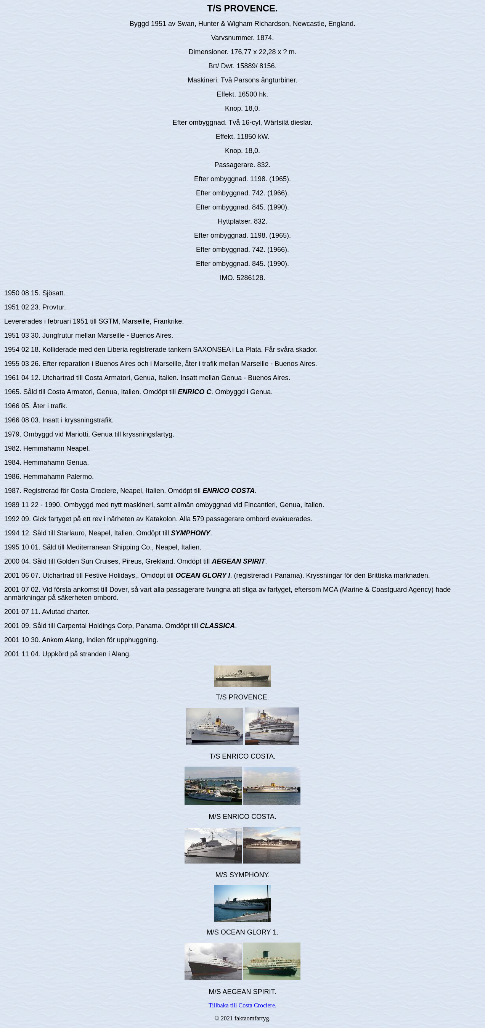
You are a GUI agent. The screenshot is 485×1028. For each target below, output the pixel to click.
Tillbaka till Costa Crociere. (242, 1005)
